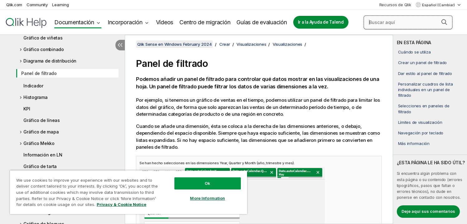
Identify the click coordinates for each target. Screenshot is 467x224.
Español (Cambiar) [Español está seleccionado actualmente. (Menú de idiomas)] (439, 5)
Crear (224, 44)
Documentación (74, 22)
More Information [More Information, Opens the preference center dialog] (207, 198)
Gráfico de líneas (41, 120)
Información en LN (42, 154)
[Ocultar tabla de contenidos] (120, 45)
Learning (60, 4)
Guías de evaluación (261, 22)
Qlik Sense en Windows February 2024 (174, 44)
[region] (128, 192)
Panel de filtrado (39, 73)
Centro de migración (204, 22)
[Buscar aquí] (408, 22)
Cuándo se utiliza (414, 51)
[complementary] (430, 129)
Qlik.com (14, 4)
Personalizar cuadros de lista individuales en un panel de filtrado (425, 90)
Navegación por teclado (421, 132)
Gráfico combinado (43, 49)
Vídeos (164, 22)
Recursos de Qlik (395, 4)
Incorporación (125, 22)
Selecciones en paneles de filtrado (424, 108)
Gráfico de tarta (40, 166)
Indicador (33, 85)
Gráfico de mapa (41, 131)
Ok (207, 183)
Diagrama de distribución (49, 60)
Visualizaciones (251, 44)
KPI (26, 108)
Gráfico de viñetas (43, 37)
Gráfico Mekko (39, 143)
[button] (444, 22)
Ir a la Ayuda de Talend (321, 22)
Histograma (35, 97)
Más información (414, 143)
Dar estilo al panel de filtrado (425, 73)
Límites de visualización (420, 122)
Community (37, 4)
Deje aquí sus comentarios (428, 211)
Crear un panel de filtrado (422, 62)
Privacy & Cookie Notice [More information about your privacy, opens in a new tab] (121, 204)
